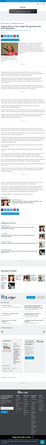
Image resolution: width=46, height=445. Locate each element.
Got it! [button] (42, 442)
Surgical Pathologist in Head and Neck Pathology (33, 321)
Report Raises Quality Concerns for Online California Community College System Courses (19, 252)
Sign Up (4, 412)
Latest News (4, 233)
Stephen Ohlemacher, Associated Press (13, 30)
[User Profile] (38, 4)
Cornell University (6, 323)
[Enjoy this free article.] (23, 437)
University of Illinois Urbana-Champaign (11, 307)
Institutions (5, 23)
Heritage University (6, 315)
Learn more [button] (4, 442)
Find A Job (31, 297)
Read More (29, 352)
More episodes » (6, 365)
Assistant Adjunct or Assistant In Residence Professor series (32, 314)
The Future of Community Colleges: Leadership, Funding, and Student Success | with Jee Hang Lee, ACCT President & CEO (16, 354)
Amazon (14, 368)
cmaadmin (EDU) (26, 30)
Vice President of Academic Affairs (10, 313)
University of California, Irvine (31, 323)
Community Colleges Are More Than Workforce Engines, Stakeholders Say (19, 243)
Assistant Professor (7, 305)
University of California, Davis (31, 316)
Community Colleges (17, 23)
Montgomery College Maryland (31, 309)
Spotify (4, 370)
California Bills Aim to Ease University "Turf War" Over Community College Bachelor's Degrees (27, 202)
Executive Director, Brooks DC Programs (9, 321)
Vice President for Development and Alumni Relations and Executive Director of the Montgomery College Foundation (33, 307)
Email (2, 405)
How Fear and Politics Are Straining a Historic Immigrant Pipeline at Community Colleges (18, 236)
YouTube (10, 370)
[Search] (41, 4)
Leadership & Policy (16, 199)
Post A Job (41, 297)
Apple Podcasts (6, 368)
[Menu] (44, 4)
